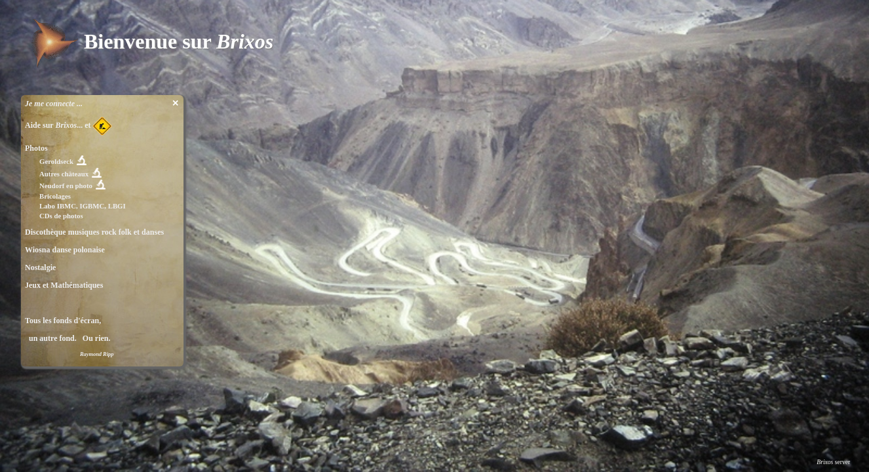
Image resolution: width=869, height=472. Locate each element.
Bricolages (55, 196)
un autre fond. (51, 338)
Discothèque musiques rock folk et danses (94, 232)
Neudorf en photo (65, 185)
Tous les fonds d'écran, (63, 320)
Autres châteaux (63, 174)
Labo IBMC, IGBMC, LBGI (82, 206)
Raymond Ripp (96, 354)
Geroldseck (56, 161)
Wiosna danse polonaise (65, 249)
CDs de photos (61, 216)
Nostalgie (40, 267)
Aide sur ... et (68, 125)
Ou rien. (95, 338)
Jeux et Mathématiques (64, 285)
